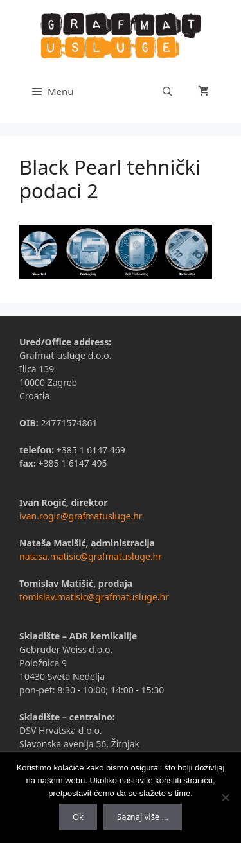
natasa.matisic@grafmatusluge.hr (90, 556)
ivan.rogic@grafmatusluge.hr (81, 516)
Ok (78, 816)
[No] (225, 797)
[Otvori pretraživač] (167, 91)
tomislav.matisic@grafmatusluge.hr (94, 597)
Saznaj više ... (142, 816)
